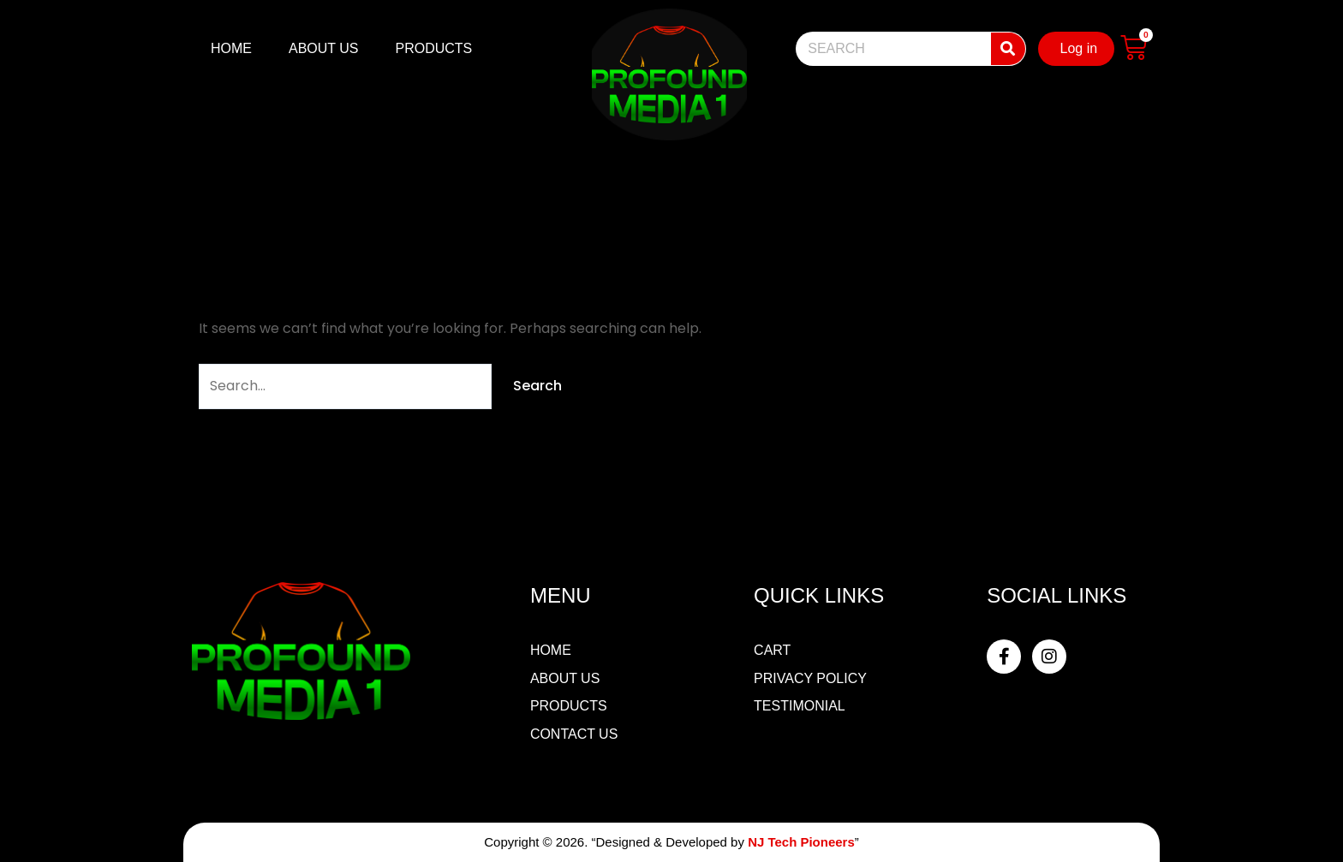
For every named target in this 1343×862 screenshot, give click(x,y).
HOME (231, 48)
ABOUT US (324, 48)
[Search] (1008, 49)
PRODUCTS (434, 48)
